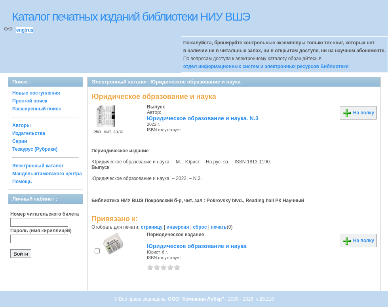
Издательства (28, 133)
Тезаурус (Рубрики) (34, 149)
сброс (200, 227)
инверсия (178, 227)
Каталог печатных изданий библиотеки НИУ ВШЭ (131, 16)
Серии (19, 141)
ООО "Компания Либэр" (196, 299)
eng (20, 30)
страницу (152, 227)
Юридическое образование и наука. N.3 (203, 118)
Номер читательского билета (44, 214)
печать (219, 227)
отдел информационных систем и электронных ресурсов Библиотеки (266, 66)
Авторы (21, 125)
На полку (358, 113)
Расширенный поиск (36, 109)
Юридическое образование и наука (197, 246)
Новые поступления (36, 93)
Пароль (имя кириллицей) (41, 230)
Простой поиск (29, 101)
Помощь (22, 181)
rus (29, 30)
